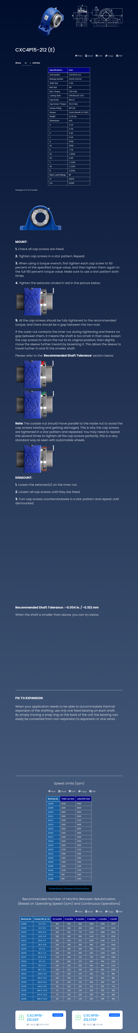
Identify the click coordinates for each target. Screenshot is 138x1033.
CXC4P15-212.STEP (91, 1017)
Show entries (27, 63)
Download (58, 1015)
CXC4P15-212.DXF (35, 1017)
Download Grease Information (69, 888)
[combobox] (26, 63)
